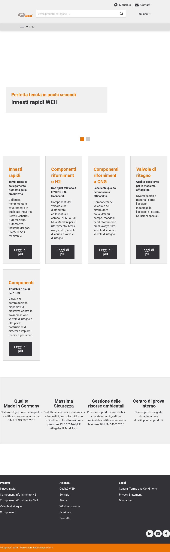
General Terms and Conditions (138, 488)
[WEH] (25, 15)
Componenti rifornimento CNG (19, 500)
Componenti (7, 512)
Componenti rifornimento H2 (18, 494)
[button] (145, 13)
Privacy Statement (130, 494)
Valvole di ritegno (11, 506)
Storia (63, 500)
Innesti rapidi (8, 488)
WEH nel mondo (69, 506)
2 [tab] (88, 139)
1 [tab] (82, 139)
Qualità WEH (67, 488)
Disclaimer (125, 500)
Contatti (64, 518)
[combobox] (81, 14)
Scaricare (65, 512)
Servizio (64, 494)
